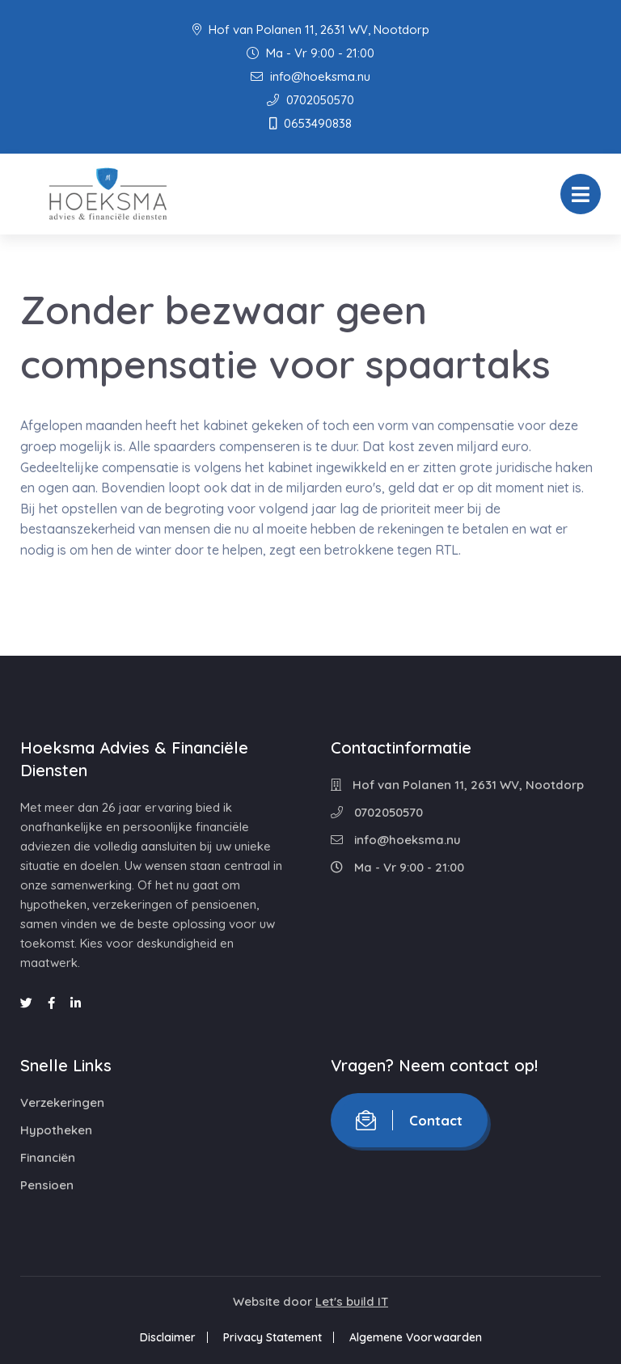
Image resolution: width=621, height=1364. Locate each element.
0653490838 (310, 123)
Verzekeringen (62, 1102)
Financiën (47, 1157)
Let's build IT (351, 1301)
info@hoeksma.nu (310, 76)
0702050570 (310, 100)
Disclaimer (168, 1337)
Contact (409, 1120)
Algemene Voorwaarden (415, 1337)
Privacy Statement (272, 1337)
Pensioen (47, 1185)
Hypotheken (56, 1130)
